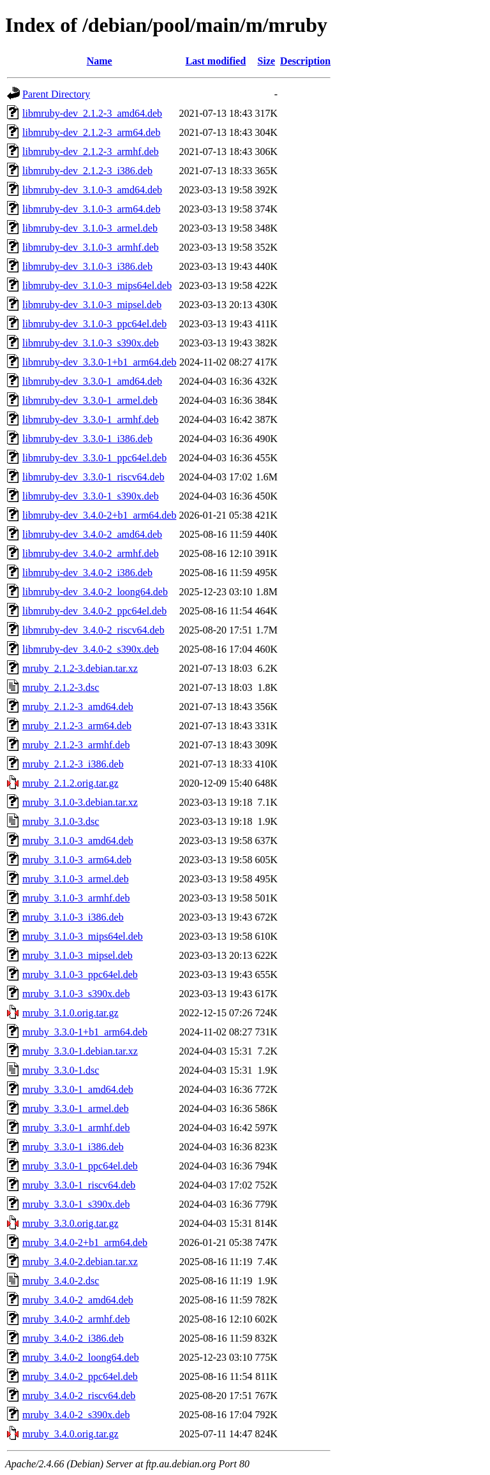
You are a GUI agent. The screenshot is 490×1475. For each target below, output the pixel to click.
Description (305, 61)
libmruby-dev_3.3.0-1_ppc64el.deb (94, 457)
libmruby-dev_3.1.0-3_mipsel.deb (91, 304)
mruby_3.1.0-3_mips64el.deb (82, 936)
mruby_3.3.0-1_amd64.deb (77, 1089)
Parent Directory (56, 94)
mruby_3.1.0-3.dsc (60, 821)
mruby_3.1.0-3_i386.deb (73, 917)
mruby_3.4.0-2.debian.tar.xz (80, 1261)
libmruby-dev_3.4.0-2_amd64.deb (92, 534)
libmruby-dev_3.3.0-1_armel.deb (90, 400)
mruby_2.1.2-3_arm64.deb (76, 725)
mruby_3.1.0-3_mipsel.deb (77, 955)
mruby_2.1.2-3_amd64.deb (77, 706)
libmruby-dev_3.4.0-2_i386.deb (87, 572)
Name (99, 61)
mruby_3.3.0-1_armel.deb (75, 1108)
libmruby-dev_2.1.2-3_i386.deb (87, 170)
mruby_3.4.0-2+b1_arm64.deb (84, 1242)
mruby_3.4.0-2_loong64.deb (80, 1357)
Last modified (216, 61)
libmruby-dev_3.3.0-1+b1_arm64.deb (99, 362)
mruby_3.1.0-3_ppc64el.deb (80, 974)
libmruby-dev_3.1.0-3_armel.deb (90, 228)
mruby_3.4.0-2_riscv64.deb (78, 1395)
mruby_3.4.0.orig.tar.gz (70, 1433)
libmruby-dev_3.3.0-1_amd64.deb (92, 381)
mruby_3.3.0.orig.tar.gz (70, 1223)
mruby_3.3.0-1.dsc (60, 1070)
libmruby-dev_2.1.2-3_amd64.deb (92, 113)
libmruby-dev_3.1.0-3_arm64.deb (91, 209)
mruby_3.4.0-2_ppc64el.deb (80, 1376)
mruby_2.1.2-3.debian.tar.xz (80, 668)
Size (267, 61)
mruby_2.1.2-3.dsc (60, 687)
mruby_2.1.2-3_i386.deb (73, 764)
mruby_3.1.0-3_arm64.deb (76, 859)
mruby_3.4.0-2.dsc (60, 1280)
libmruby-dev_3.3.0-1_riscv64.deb (93, 476)
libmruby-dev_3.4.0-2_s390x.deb (90, 649)
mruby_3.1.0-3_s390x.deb (76, 993)
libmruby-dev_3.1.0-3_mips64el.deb (97, 285)
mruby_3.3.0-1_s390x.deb (76, 1204)
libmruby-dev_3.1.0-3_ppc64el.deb (94, 323)
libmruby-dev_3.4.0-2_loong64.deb (95, 591)
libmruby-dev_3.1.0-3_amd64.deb (92, 189)
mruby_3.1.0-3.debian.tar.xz (80, 802)
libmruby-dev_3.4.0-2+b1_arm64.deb (99, 515)
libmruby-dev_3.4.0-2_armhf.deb (90, 553)
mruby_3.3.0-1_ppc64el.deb (80, 1165)
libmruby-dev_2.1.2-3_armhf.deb (90, 151)
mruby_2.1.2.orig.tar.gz (70, 783)
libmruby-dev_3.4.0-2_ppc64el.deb (94, 610)
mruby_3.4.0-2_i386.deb (73, 1338)
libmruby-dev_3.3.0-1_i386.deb (87, 438)
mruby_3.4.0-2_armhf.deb (76, 1319)
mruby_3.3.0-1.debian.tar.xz (80, 1051)
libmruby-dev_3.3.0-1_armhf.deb (90, 419)
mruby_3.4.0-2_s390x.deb (76, 1414)
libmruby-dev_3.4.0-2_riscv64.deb (93, 630)
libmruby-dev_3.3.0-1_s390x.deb (90, 496)
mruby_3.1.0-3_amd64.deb (77, 840)
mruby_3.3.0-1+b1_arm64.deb (84, 1032)
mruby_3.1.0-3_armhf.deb (76, 898)
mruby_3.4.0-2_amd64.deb (77, 1299)
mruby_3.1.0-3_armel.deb (75, 878)
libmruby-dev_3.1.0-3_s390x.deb (90, 342)
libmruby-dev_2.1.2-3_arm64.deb (91, 132)
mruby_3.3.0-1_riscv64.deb (78, 1185)
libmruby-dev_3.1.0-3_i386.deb (87, 266)
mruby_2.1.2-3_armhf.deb (76, 744)
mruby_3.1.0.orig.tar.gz (70, 1012)
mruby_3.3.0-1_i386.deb (73, 1146)
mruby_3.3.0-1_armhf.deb (76, 1127)
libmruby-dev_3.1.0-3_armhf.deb (90, 247)
